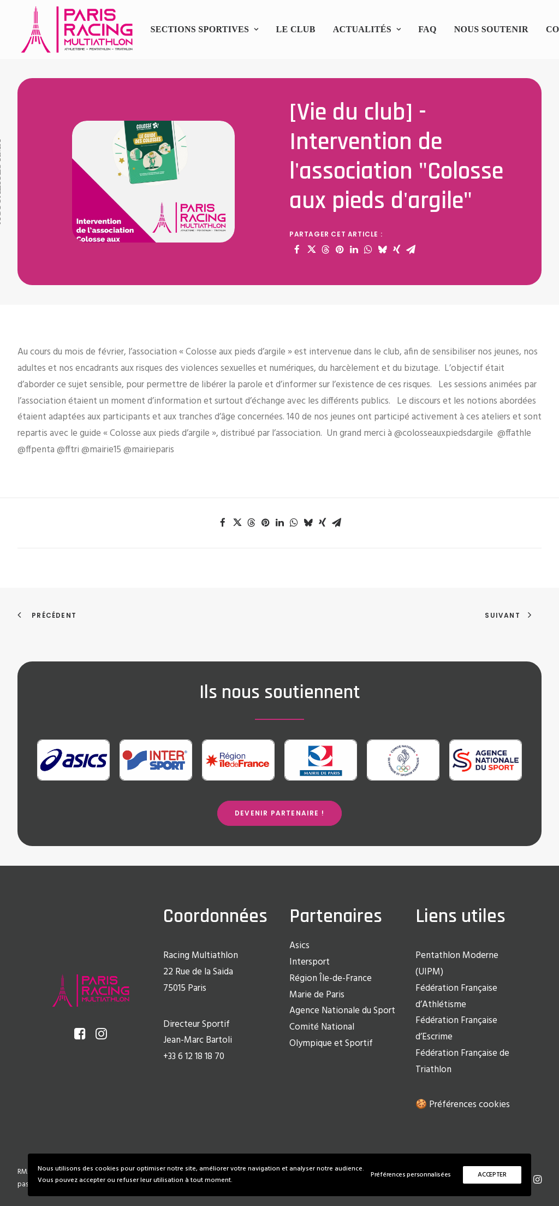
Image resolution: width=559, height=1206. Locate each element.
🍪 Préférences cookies (462, 1104)
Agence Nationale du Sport (342, 1010)
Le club (296, 29)
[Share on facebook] (297, 249)
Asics (299, 945)
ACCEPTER (492, 1174)
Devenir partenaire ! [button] (279, 813)
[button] (80, 1037)
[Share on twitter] (311, 249)
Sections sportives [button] (205, 29)
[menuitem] (204, 29)
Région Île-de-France (330, 978)
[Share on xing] (396, 249)
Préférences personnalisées (411, 1174)
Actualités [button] (367, 29)
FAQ (427, 29)
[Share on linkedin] (353, 249)
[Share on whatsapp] (367, 249)
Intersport (309, 962)
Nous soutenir (491, 29)
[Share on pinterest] (339, 249)
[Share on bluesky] (382, 249)
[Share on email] (410, 249)
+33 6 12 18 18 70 (193, 1056)
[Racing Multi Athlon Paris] (76, 29)
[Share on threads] (325, 249)
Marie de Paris (316, 995)
